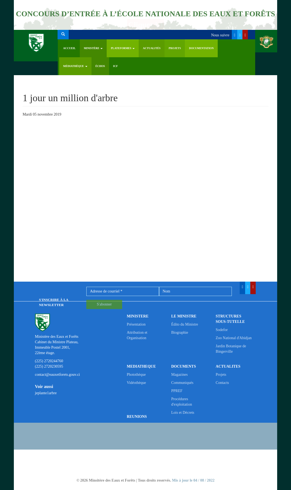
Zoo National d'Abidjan (234, 338)
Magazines (179, 375)
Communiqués (182, 383)
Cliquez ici (145, 24)
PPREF (176, 391)
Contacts (222, 383)
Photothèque (136, 375)
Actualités (151, 48)
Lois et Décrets (182, 413)
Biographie (179, 332)
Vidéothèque (136, 383)
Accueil (69, 48)
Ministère (93, 48)
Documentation (201, 48)
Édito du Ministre (184, 324)
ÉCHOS (100, 66)
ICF (115, 66)
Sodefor (222, 330)
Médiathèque (75, 66)
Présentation (136, 324)
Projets (175, 48)
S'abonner (104, 304)
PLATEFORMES (123, 48)
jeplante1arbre (46, 393)
